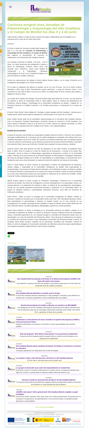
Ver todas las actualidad (45, 407)
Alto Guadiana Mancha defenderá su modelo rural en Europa (38, 293)
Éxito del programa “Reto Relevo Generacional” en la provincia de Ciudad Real (48, 334)
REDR (41, 424)
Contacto (47, 426)
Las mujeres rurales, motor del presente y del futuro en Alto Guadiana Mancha (44, 358)
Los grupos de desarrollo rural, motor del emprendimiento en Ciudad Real (43, 368)
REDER (36, 424)
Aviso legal (59, 424)
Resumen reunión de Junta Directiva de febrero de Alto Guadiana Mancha (48, 380)
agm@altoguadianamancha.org (51, 416)
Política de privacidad (68, 424)
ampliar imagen (66, 76)
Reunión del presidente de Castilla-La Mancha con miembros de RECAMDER (48, 305)
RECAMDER (30, 424)
